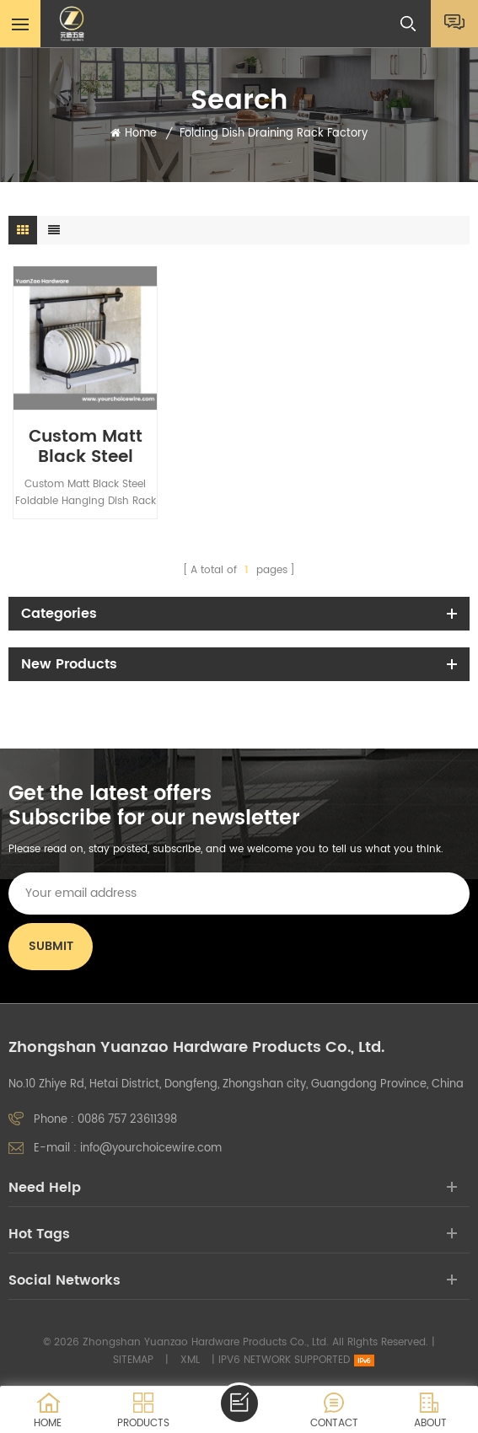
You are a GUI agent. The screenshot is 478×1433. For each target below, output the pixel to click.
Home (133, 134)
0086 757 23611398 (127, 1120)
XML (190, 1360)
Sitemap (133, 1360)
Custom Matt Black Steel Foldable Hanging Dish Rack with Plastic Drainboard (85, 447)
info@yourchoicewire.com (151, 1148)
